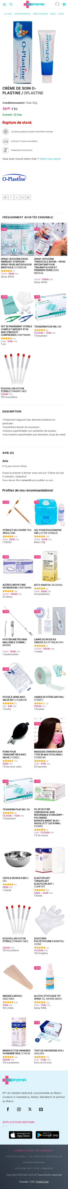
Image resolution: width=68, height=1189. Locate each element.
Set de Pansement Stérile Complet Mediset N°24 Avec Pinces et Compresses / (16, 330)
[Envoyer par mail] (22, 197)
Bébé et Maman (40, 14)
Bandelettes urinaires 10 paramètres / (16, 1052)
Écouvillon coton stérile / (14, 390)
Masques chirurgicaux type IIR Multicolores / (48, 754)
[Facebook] (8, 1109)
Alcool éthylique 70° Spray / (48, 997)
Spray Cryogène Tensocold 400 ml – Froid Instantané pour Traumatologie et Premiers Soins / (49, 266)
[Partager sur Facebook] (11, 197)
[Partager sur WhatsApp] (5, 197)
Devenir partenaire (34, 1162)
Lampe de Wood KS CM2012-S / (49, 641)
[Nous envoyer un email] (41, 1109)
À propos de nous (16, 1156)
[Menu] (4, 4)
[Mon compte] (57, 4)
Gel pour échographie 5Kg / (47, 531)
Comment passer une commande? (33, 1150)
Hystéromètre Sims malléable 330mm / (15, 642)
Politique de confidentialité (45, 1156)
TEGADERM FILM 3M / (47, 326)
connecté (26, 480)
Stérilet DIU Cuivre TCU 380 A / (17, 531)
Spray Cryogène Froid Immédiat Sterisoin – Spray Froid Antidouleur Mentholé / (16, 263)
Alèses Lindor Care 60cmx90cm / (17, 586)
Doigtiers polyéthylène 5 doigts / (49, 941)
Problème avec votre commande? (34, 1168)
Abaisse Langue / (12, 997)
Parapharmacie (22, 14)
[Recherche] (11, 4)
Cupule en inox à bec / (16, 879)
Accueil (8, 14)
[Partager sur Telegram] (28, 197)
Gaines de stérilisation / (49, 698)
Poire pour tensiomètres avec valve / (14, 754)
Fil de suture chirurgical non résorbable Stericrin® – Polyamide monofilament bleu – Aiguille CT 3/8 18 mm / (49, 818)
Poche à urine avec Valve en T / (15, 698)
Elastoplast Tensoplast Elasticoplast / (44, 882)
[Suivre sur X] (30, 1109)
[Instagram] (19, 1109)
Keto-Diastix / (48, 585)
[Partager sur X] (16, 197)
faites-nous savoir (49, 158)
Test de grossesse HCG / (49, 1052)
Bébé (53, 14)
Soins (61, 14)
